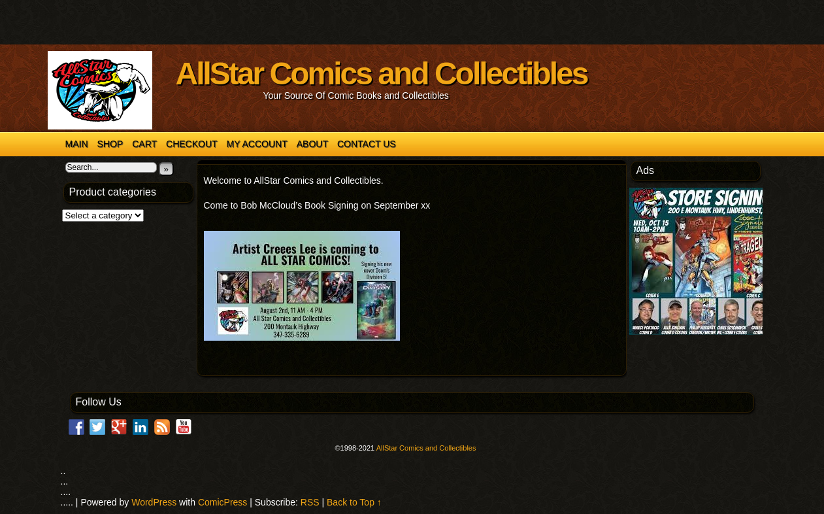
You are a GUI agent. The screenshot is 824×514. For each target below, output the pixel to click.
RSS (311, 502)
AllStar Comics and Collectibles (381, 73)
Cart (144, 144)
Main (76, 144)
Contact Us (366, 144)
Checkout (192, 144)
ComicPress (224, 502)
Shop (110, 144)
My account (257, 144)
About (312, 144)
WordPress (155, 502)
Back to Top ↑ (354, 502)
